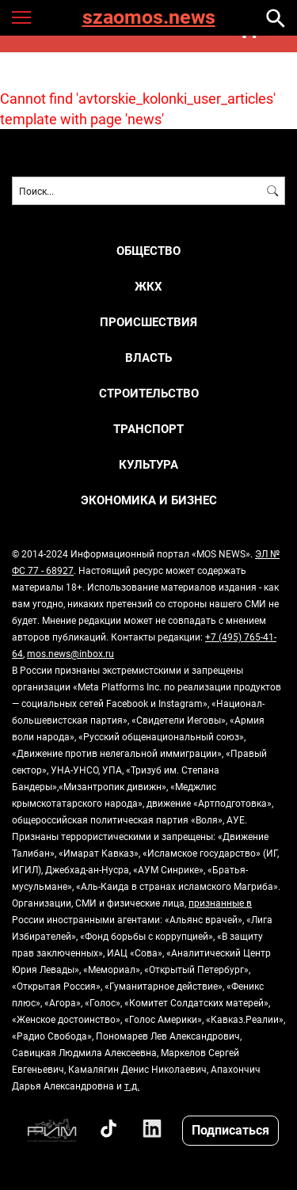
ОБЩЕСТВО (148, 251)
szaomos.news (148, 17)
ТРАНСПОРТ (148, 429)
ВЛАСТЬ (148, 357)
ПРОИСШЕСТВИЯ (148, 322)
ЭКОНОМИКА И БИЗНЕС (149, 500)
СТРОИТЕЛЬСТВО (149, 393)
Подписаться (230, 1129)
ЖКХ (148, 286)
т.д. (131, 1085)
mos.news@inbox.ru (70, 653)
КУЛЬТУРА (148, 464)
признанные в (220, 902)
